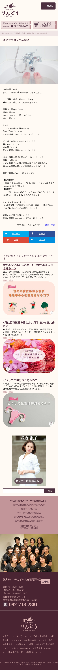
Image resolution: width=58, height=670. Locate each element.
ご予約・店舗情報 (39, 636)
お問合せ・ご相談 (25, 644)
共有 (16, 239)
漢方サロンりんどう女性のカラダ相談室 (29, 527)
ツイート (16, 233)
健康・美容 (26, 33)
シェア (42, 233)
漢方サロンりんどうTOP (15, 636)
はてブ (42, 239)
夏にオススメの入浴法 (39, 33)
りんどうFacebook (21, 648)
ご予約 (45, 581)
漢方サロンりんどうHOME (11, 33)
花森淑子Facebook (42, 648)
